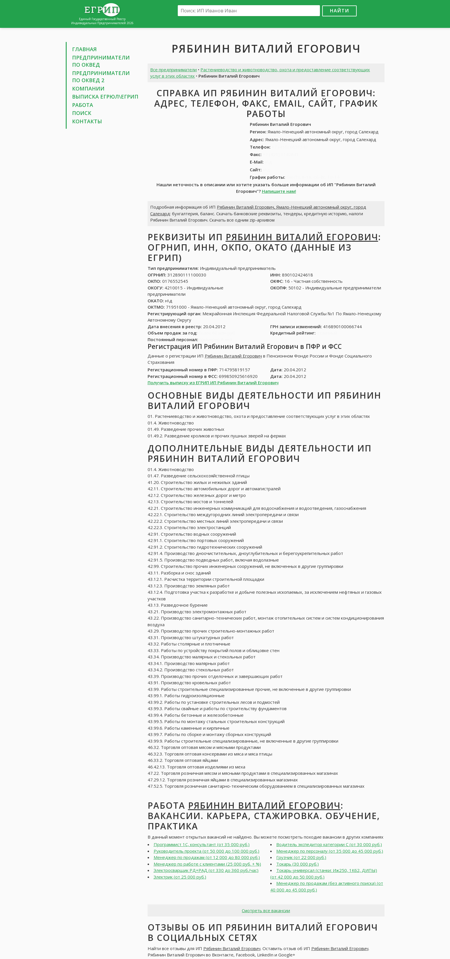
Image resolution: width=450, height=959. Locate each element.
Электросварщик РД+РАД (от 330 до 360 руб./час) (206, 870)
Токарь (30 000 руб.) (297, 864)
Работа (82, 104)
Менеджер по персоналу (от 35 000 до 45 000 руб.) (329, 851)
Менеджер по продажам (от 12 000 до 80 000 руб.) (207, 857)
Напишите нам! (279, 191)
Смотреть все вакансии (266, 910)
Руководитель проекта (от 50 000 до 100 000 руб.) (206, 851)
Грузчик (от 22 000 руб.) (301, 857)
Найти (339, 10)
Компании (88, 88)
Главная (84, 49)
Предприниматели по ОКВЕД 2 (101, 77)
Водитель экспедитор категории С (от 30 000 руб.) (329, 844)
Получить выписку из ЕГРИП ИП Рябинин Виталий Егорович (213, 382)
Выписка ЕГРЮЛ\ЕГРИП (105, 96)
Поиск (81, 112)
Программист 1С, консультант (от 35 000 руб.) (202, 844)
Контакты (87, 121)
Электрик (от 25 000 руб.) (180, 877)
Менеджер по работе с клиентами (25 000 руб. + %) (207, 864)
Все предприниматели (173, 69)
